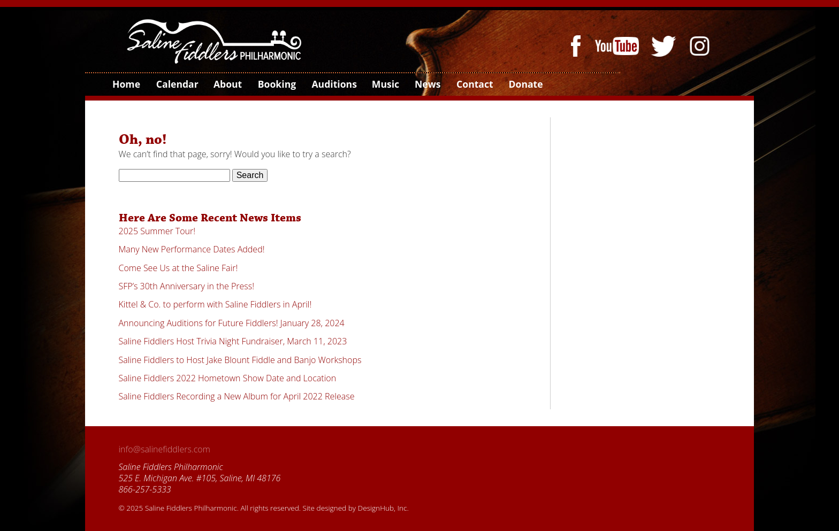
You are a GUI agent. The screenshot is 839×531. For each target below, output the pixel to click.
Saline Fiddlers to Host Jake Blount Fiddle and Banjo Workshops (240, 360)
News (427, 84)
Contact (474, 84)
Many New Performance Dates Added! (192, 249)
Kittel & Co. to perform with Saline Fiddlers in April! (215, 304)
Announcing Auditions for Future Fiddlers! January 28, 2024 (232, 323)
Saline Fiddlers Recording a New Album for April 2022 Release (237, 396)
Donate (524, 84)
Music (385, 84)
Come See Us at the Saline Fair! (178, 268)
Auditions (333, 84)
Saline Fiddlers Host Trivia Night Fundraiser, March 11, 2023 (233, 341)
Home (125, 84)
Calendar (176, 84)
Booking (276, 84)
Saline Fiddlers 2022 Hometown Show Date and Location (228, 378)
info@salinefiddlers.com (164, 449)
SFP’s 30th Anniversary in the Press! (187, 286)
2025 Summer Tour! (157, 231)
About (227, 84)
